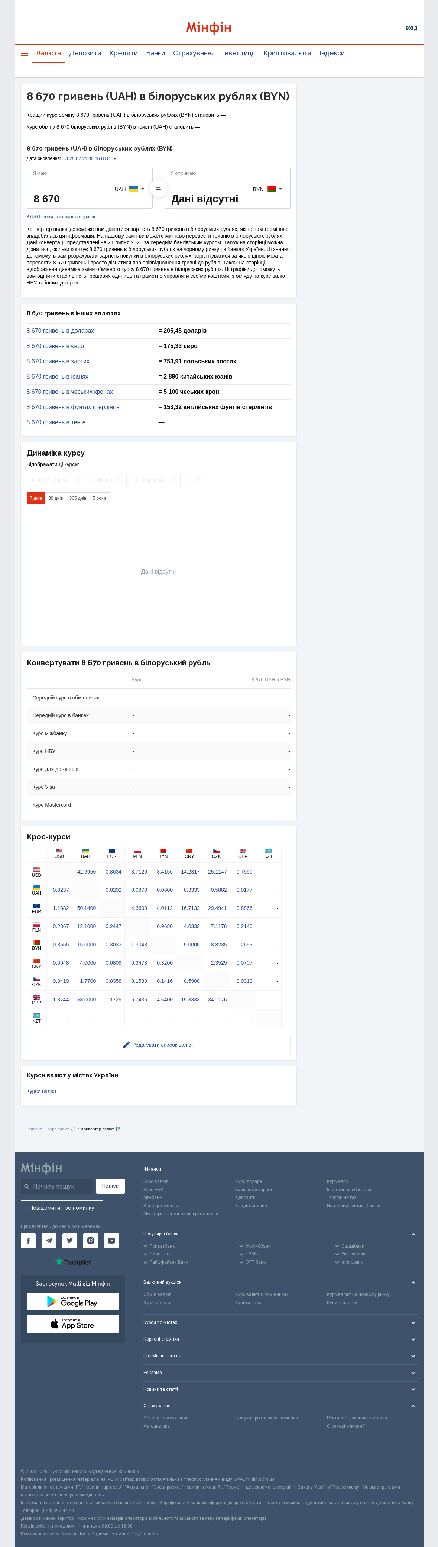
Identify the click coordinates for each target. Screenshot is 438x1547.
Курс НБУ (153, 1189)
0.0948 (61, 963)
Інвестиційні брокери (349, 1189)
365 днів (78, 498)
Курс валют (155, 1181)
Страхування (194, 53)
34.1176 (217, 1000)
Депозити (85, 53)
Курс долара (248, 1181)
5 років (100, 498)
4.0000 (88, 963)
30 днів (55, 498)
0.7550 (245, 872)
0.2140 (245, 926)
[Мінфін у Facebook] (28, 1240)
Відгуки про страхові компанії (266, 1418)
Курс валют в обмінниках (262, 1294)
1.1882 (61, 908)
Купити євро (248, 1302)
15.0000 (86, 945)
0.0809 (113, 963)
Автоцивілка (156, 1426)
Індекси (332, 53)
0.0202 (113, 890)
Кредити (123, 53)
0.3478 (139, 963)
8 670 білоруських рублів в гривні (61, 217)
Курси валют (42, 1091)
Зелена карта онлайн (166, 1418)
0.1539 (139, 981)
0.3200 (165, 963)
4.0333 (192, 926)
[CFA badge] (37, 1453)
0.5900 (192, 981)
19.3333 (190, 1000)
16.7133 (190, 908)
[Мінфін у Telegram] (49, 1240)
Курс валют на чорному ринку (358, 1294)
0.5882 (219, 890)
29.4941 (217, 908)
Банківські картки (253, 1189)
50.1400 (86, 908)
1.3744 (61, 1000)
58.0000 (86, 1000)
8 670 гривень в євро (55, 346)
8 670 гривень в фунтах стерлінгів (73, 407)
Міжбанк (152, 1197)
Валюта (48, 53)
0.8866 (245, 908)
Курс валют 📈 (62, 1129)
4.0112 (165, 908)
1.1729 (113, 1000)
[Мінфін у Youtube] (111, 1240)
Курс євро (337, 1181)
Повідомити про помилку (62, 1208)
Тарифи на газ (342, 1197)
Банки (155, 53)
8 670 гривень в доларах (60, 331)
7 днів (36, 498)
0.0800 (165, 890)
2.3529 (219, 963)
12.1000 (86, 926)
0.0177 (245, 890)
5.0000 (192, 945)
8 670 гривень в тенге (56, 422)
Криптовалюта (287, 53)
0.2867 (61, 926)
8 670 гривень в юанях (57, 377)
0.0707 (245, 963)
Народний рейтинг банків (353, 1205)
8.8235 (219, 945)
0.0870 (139, 890)
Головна (34, 1129)
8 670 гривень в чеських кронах (70, 392)
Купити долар (157, 1302)
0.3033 (113, 945)
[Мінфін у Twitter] (69, 1240)
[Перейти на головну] (219, 28)
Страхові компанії (345, 1426)
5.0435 (139, 1000)
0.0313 (245, 981)
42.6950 (86, 872)
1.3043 (139, 945)
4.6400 (165, 1000)
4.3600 (139, 908)
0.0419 (61, 981)
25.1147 (217, 872)
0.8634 (113, 872)
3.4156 (165, 872)
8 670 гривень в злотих (58, 361)
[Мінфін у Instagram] (90, 1240)
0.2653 (245, 945)
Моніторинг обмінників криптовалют (181, 1213)
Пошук (110, 1186)
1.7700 (88, 981)
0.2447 (113, 926)
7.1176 (219, 926)
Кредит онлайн (251, 1205)
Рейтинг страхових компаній (357, 1418)
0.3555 (61, 945)
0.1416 (165, 981)
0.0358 (113, 981)
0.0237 (61, 890)
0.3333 (192, 890)
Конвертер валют (161, 1205)
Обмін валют (157, 1294)
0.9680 (165, 926)
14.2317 (190, 872)
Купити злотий (342, 1302)
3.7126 (139, 872)
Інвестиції (239, 53)
